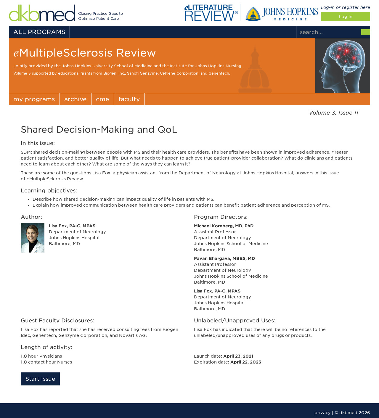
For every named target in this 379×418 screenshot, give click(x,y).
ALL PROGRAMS (39, 32)
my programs (34, 99)
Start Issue (40, 379)
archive (75, 99)
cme (102, 99)
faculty (129, 99)
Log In (345, 16)
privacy (322, 412)
